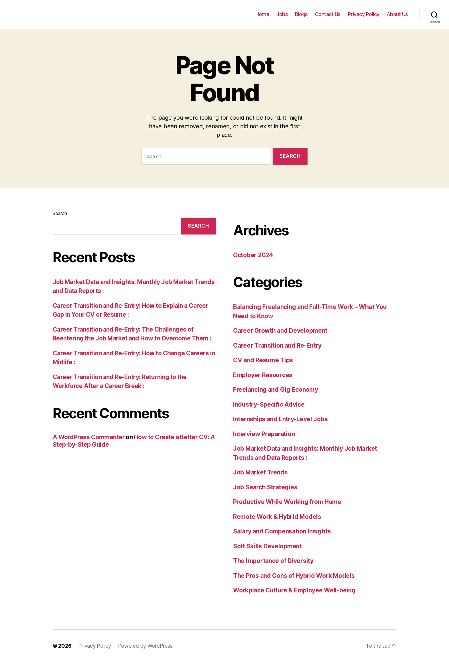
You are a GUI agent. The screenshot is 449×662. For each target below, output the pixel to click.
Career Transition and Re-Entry (277, 345)
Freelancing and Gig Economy (275, 389)
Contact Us (328, 14)
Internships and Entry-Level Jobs (280, 419)
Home (262, 14)
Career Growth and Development (280, 330)
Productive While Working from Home (287, 501)
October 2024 (253, 255)
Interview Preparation (264, 434)
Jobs (282, 14)
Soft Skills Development (267, 546)
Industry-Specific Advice (269, 404)
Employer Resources (262, 375)
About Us (397, 14)
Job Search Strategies (265, 487)
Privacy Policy (363, 14)
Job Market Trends (260, 472)
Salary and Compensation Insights (282, 531)
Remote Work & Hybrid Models (277, 516)
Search (60, 213)
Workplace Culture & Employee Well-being (294, 590)
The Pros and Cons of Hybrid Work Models (294, 575)
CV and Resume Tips (263, 360)
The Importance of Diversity (273, 560)
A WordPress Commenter (89, 437)
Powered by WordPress (145, 646)
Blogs (301, 14)
